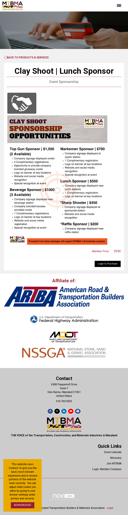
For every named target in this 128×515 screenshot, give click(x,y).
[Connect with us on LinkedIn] (64, 411)
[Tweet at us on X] (57, 411)
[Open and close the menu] (73, 5)
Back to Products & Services (26, 58)
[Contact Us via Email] (77, 411)
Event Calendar (113, 452)
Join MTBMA (114, 463)
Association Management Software (64, 497)
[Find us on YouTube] (71, 411)
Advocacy (116, 457)
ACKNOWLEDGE (22, 505)
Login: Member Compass (107, 469)
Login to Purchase (108, 263)
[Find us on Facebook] (50, 411)
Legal (110, 508)
